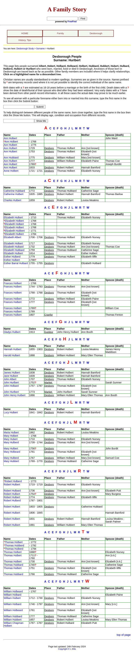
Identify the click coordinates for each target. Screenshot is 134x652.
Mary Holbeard (12, 451)
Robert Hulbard (12, 490)
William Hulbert (12, 598)
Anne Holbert (11, 170)
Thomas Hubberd (14, 545)
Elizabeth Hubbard (14, 250)
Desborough (96, 33)
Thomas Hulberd (14, 548)
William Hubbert (12, 619)
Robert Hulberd (13, 481)
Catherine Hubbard (14, 190)
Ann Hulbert (10, 144)
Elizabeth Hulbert (13, 217)
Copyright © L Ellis (67, 649)
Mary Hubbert (11, 461)
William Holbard (12, 594)
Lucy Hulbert (11, 412)
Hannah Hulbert (12, 349)
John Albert (10, 379)
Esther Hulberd (12, 256)
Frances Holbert (12, 283)
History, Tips (24, 40)
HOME (24, 33)
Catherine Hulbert (13, 194)
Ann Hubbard (11, 157)
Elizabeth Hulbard (14, 246)
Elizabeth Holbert (14, 220)
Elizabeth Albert (12, 237)
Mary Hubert (10, 439)
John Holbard (11, 385)
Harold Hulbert (12, 355)
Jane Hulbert (11, 375)
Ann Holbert (10, 138)
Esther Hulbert (12, 260)
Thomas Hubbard (13, 564)
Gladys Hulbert (12, 332)
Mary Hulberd (11, 442)
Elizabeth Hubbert (15, 230)
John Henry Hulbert (14, 395)
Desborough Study (25, 48)
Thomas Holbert (14, 542)
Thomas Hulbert (12, 555)
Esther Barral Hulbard (16, 263)
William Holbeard (13, 591)
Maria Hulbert (11, 432)
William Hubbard (13, 616)
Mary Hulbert (11, 448)
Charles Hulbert (12, 200)
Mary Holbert (11, 435)
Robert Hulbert (12, 484)
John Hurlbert (11, 382)
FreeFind (72, 21)
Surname (40, 48)
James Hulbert (12, 372)
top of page (124, 634)
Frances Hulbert (12, 286)
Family (60, 33)
